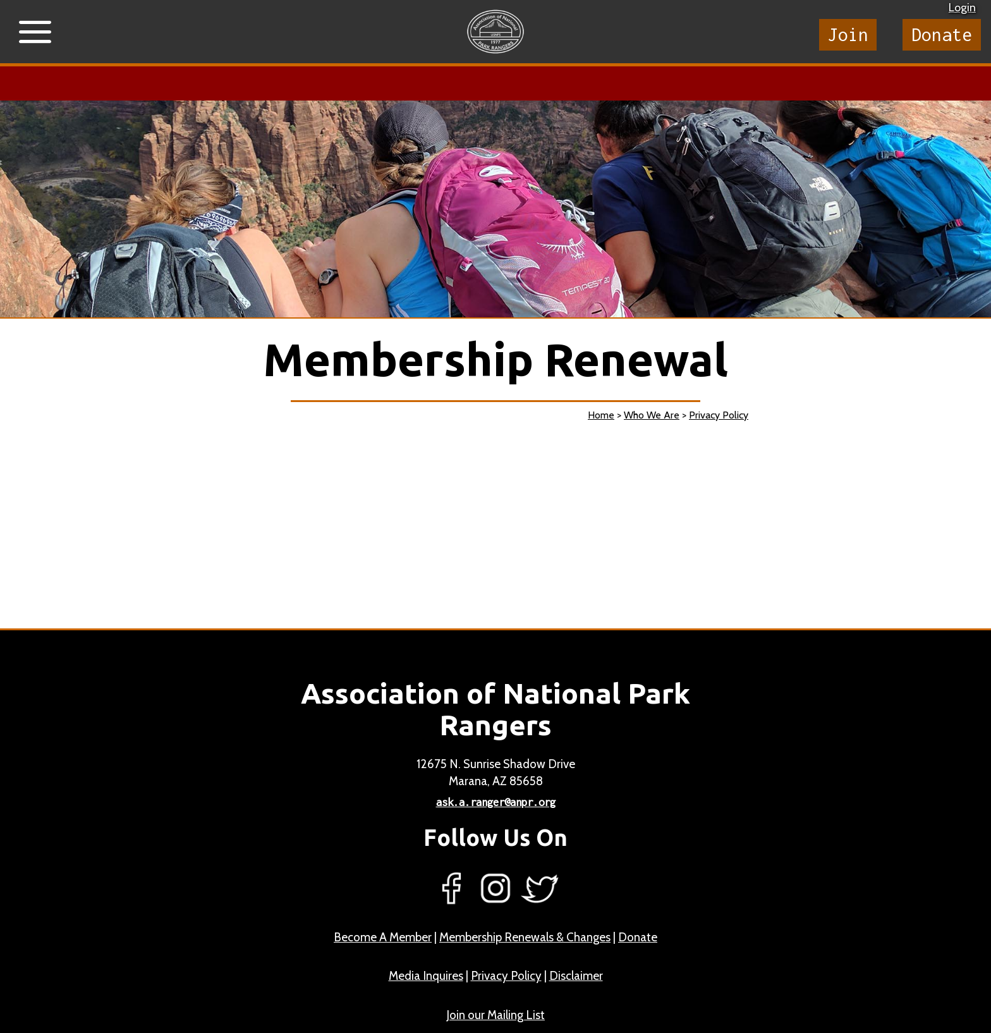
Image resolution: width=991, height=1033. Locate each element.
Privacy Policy (718, 415)
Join (848, 34)
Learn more (404, 83)
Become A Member (383, 937)
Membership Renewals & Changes (525, 937)
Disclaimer (576, 976)
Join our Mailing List (495, 1015)
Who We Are (651, 415)
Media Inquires (426, 976)
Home (601, 415)
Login (962, 8)
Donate (941, 34)
